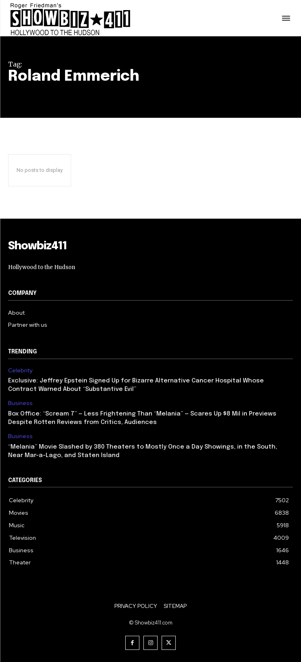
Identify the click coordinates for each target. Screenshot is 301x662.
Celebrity (20, 370)
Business (20, 403)
